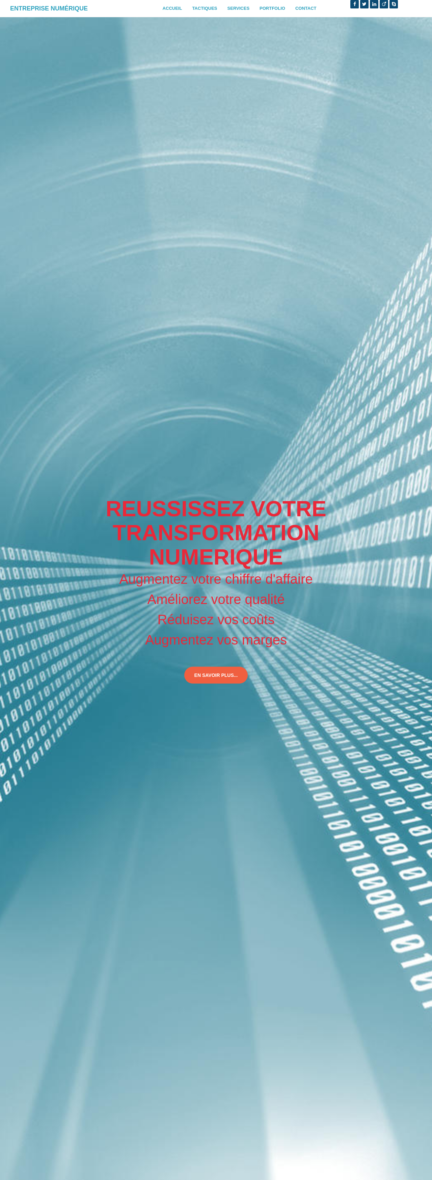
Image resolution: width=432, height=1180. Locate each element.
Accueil (172, 8)
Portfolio (272, 8)
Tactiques (204, 8)
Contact (306, 8)
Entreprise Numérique (49, 8)
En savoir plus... (216, 675)
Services (238, 8)
